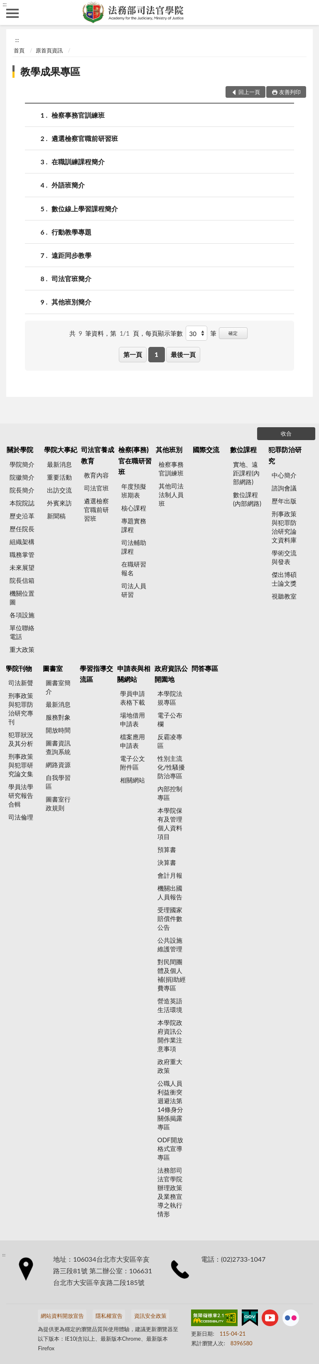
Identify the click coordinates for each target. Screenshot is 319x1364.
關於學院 (20, 449)
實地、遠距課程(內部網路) (246, 472)
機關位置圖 (22, 597)
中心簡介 (284, 475)
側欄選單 (12, 13)
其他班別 (169, 449)
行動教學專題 (71, 232)
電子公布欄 (169, 719)
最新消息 (59, 464)
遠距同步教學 (71, 255)
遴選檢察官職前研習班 (85, 138)
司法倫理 (20, 817)
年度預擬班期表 (133, 491)
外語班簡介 (68, 185)
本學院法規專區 (169, 698)
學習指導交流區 (96, 673)
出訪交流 (59, 490)
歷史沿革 (22, 516)
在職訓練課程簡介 (78, 161)
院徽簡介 (22, 477)
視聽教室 (284, 596)
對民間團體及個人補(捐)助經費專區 (171, 975)
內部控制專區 (169, 793)
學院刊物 (18, 668)
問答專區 (204, 668)
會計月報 (169, 875)
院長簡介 (22, 490)
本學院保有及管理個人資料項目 (169, 823)
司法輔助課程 (133, 547)
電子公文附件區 (132, 763)
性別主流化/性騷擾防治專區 (171, 767)
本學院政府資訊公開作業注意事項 (169, 1035)
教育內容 (96, 475)
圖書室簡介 (58, 687)
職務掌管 (22, 554)
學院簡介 (22, 464)
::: (4, 4)
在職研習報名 (133, 568)
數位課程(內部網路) (247, 499)
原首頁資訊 (49, 50)
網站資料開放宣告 (62, 1315)
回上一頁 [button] (249, 92)
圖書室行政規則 (58, 803)
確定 (233, 333)
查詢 (306, 12)
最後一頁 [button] (183, 354)
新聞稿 (56, 516)
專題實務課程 (133, 525)
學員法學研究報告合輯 (20, 795)
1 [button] (156, 354)
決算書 (166, 862)
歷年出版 (284, 501)
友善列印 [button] (290, 92)
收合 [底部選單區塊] (286, 433)
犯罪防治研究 (285, 455)
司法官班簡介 (71, 278)
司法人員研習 (133, 590)
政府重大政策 (169, 1066)
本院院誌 (22, 503)
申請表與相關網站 (133, 673)
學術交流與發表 (284, 557)
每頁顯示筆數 (164, 333)
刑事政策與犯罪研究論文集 (20, 765)
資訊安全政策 (150, 1315)
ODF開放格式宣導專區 (170, 1148)
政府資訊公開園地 (171, 673)
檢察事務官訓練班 (78, 115)
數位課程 (243, 449)
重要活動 (59, 477)
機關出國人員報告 (169, 892)
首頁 (19, 50)
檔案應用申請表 (132, 741)
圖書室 (53, 668)
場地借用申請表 (132, 719)
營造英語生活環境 (169, 1005)
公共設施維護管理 (169, 944)
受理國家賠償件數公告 (169, 918)
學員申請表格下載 (132, 698)
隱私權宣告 (109, 1315)
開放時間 (58, 730)
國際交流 (206, 449)
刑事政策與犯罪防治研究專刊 (20, 708)
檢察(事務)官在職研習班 (135, 460)
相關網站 (132, 780)
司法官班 (96, 488)
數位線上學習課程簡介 (85, 208)
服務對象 (58, 717)
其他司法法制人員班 (171, 494)
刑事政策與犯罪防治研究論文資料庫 (284, 527)
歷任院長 (22, 528)
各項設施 (22, 615)
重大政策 (22, 649)
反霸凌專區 (169, 741)
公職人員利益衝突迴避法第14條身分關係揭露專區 (170, 1105)
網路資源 (58, 764)
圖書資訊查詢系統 (58, 747)
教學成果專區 (50, 71)
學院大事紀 (60, 449)
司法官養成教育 (97, 455)
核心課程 (133, 508)
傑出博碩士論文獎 (284, 579)
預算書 (166, 849)
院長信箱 (22, 580)
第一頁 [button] (132, 354)
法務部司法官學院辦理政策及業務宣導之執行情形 (169, 1192)
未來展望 (22, 567)
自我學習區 (58, 782)
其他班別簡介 (71, 302)
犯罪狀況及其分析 (20, 739)
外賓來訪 (59, 503)
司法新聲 (20, 682)
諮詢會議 (284, 488)
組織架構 (22, 541)
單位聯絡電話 (22, 632)
